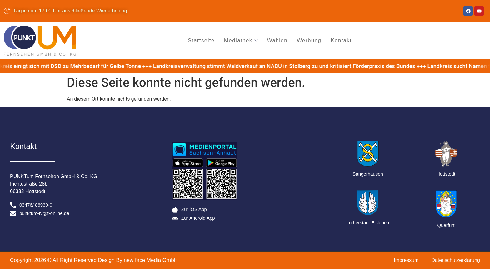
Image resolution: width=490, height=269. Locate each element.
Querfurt (446, 225)
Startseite (201, 40)
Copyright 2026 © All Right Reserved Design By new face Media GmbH (94, 260)
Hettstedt (446, 174)
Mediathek (241, 40)
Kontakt (341, 40)
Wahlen (277, 40)
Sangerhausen (367, 174)
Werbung (309, 40)
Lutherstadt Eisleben (368, 222)
